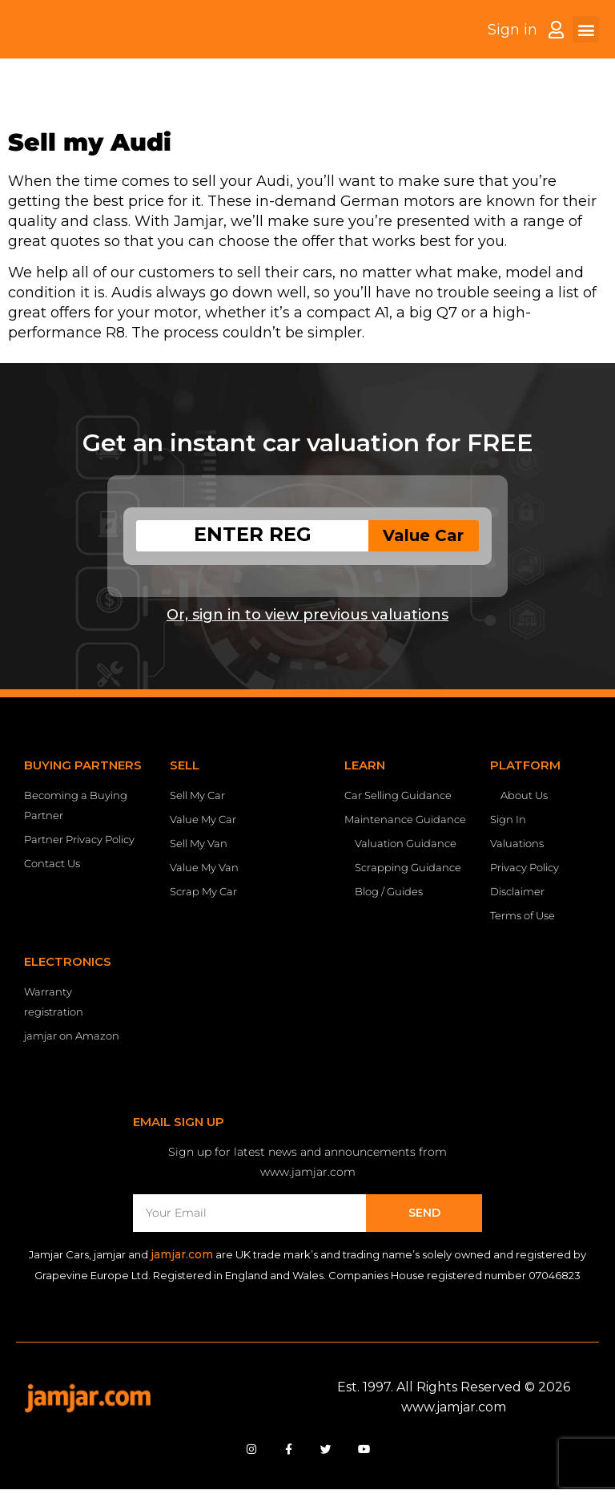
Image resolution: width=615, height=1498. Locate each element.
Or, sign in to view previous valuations (307, 615)
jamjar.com (182, 1254)
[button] (586, 41)
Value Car (423, 535)
